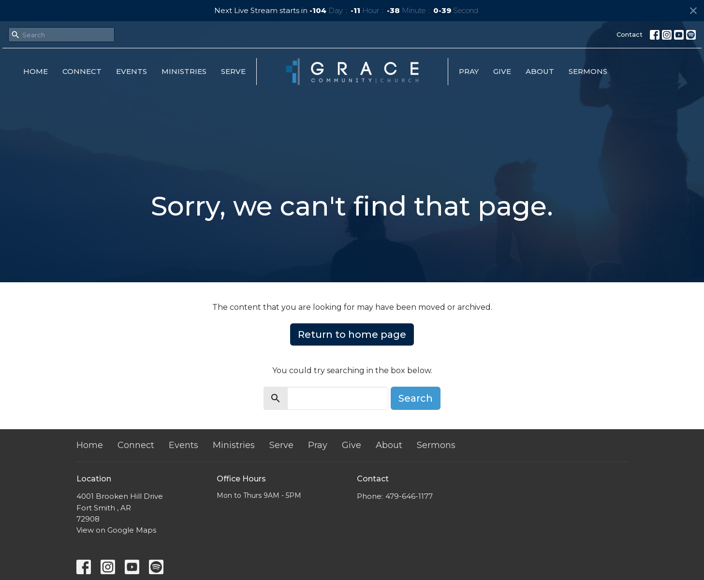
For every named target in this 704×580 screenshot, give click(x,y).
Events (131, 71)
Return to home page (352, 334)
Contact (629, 34)
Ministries (183, 71)
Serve (233, 71)
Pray (469, 71)
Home (35, 71)
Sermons (588, 71)
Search (415, 398)
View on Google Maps (116, 530)
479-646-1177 (409, 496)
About (540, 71)
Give (502, 71)
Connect (82, 71)
